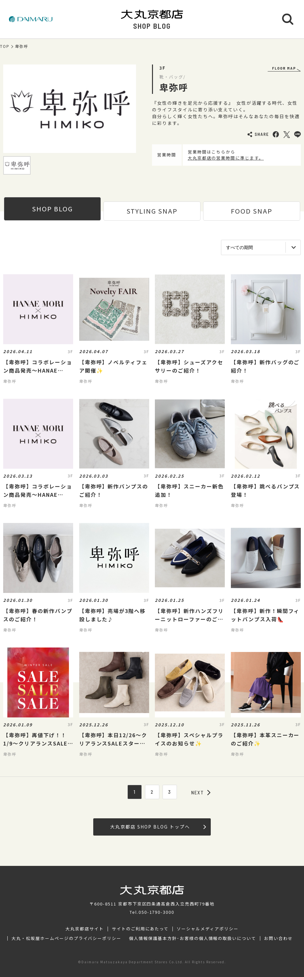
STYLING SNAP (152, 211)
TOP (5, 46)
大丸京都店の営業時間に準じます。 (226, 158)
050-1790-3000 (156, 912)
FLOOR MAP (284, 68)
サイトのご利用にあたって (140, 929)
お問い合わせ (278, 938)
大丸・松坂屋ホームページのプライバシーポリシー (66, 938)
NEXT (200, 792)
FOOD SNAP (251, 211)
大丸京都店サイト (84, 929)
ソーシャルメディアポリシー (207, 929)
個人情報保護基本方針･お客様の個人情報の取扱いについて (192, 938)
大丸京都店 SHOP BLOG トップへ (158, 826)
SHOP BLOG (52, 208)
